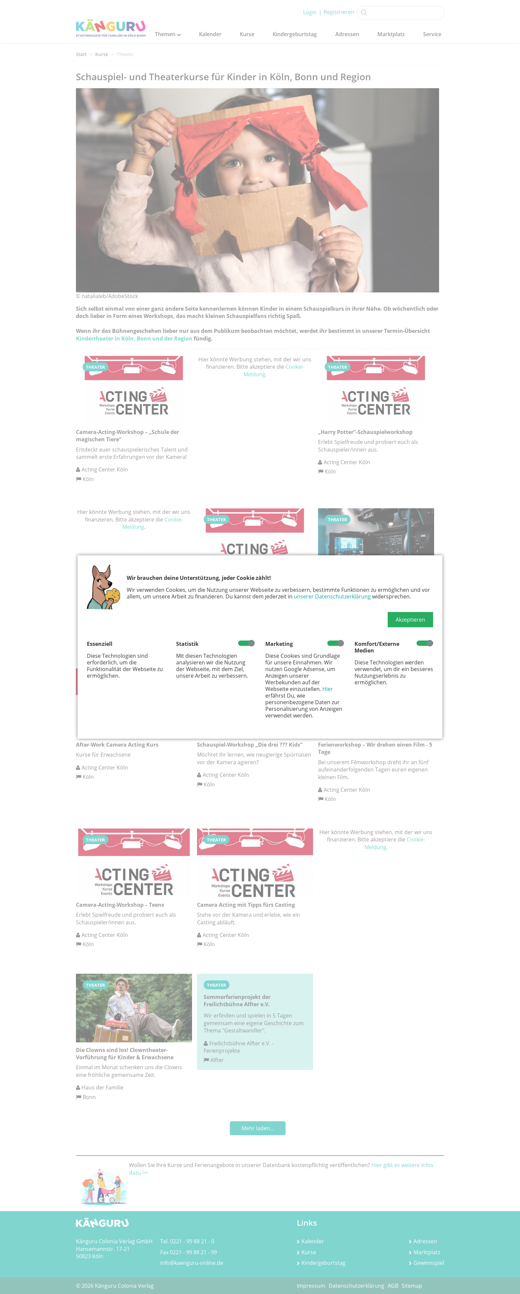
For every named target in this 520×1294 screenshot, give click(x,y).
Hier (327, 689)
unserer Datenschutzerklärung (332, 596)
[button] (410, 619)
